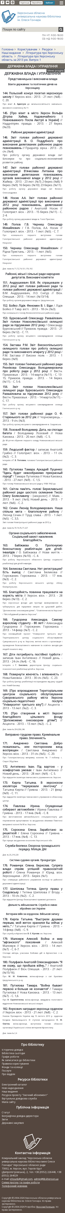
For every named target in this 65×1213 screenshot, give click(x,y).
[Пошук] (60, 29)
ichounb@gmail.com (21, 1179)
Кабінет (49, 2)
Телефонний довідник (14, 1186)
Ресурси (47, 49)
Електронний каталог (14, 1084)
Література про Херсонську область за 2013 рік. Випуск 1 (28, 58)
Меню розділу (55, 70)
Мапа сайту (8, 1102)
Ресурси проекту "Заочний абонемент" (25, 1095)
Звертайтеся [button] (37, 3)
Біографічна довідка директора (20, 1116)
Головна (7, 49)
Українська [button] (24, 3)
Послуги (6, 1070)
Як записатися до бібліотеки (18, 1060)
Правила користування (15, 1063)
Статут (6, 1112)
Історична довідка (12, 1049)
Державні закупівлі (13, 1122)
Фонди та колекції (12, 1067)
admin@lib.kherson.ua (46, 1179)
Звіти (5, 1119)
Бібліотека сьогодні (13, 1053)
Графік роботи (10, 1056)
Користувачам (27, 49)
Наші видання (11, 53)
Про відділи (8, 1074)
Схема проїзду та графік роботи (21, 1182)
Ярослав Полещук (45, 1206)
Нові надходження (12, 1088)
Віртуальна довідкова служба (19, 1098)
